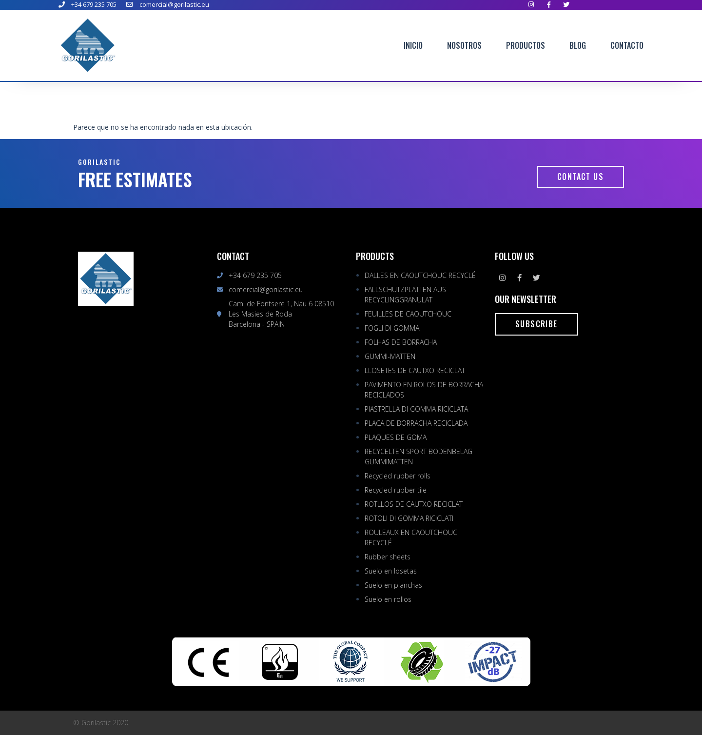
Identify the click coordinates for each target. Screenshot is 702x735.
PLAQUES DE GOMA (396, 437)
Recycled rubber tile (396, 490)
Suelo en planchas (393, 585)
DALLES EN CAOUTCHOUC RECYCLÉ (420, 275)
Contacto (627, 45)
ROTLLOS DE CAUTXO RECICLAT (414, 504)
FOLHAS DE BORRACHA (401, 342)
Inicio (413, 45)
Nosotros (464, 45)
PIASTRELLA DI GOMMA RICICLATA (416, 409)
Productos (525, 45)
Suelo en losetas (391, 571)
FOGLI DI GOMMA (392, 328)
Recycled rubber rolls (397, 475)
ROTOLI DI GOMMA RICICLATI (409, 518)
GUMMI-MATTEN (390, 356)
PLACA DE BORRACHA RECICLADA (416, 423)
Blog (577, 45)
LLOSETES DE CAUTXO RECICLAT (415, 370)
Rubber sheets (387, 556)
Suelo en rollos (388, 599)
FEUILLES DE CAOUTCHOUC (408, 313)
